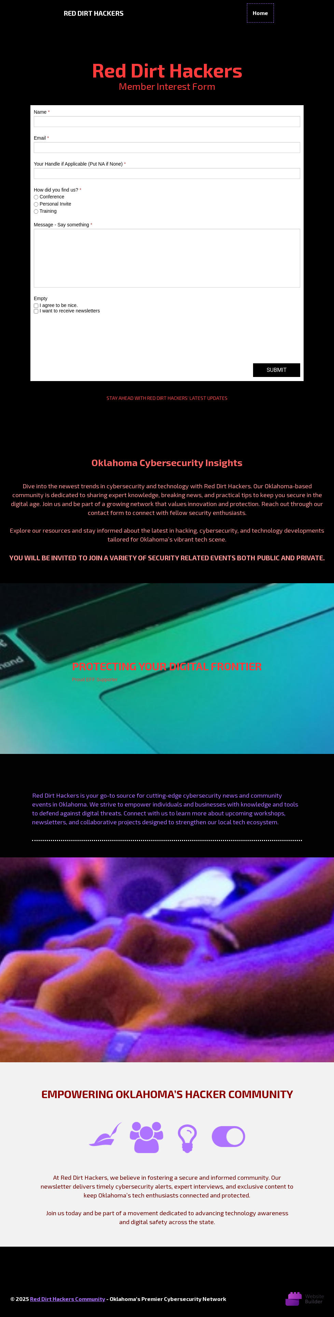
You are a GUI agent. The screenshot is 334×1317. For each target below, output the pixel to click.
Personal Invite (52, 204)
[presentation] (86, 341)
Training (45, 211)
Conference (49, 196)
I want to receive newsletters (67, 310)
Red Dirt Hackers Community (67, 1298)
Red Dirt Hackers (94, 13)
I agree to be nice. (56, 305)
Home (260, 13)
